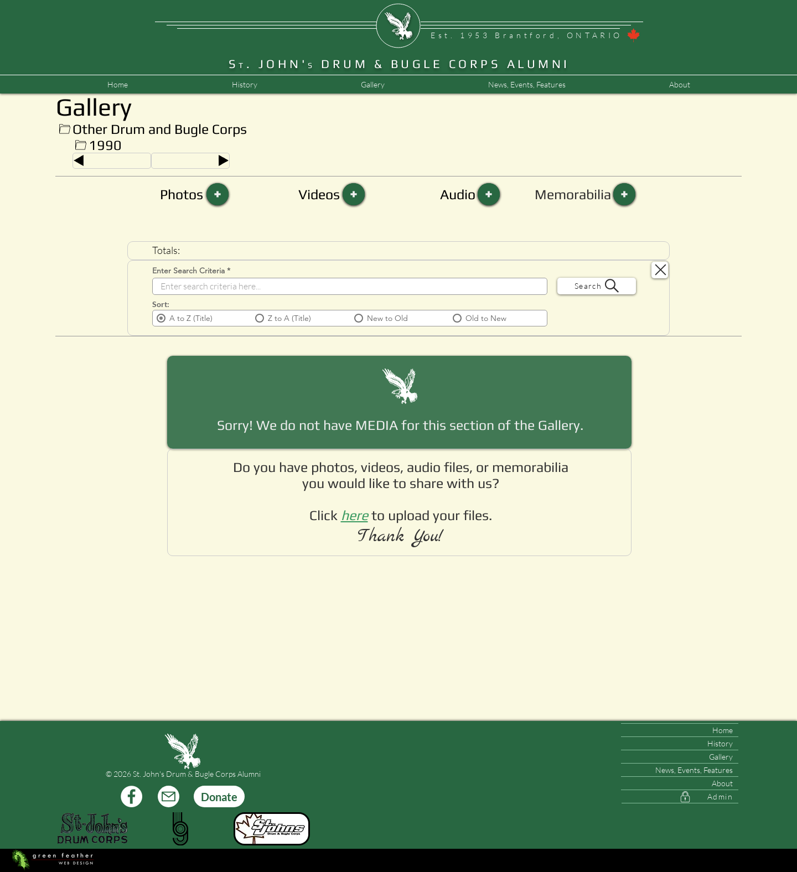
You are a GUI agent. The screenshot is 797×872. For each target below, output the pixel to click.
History (720, 743)
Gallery (721, 756)
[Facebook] (131, 796)
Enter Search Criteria (188, 270)
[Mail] (168, 796)
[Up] (64, 129)
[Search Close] (659, 270)
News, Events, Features (694, 770)
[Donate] (219, 796)
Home (722, 730)
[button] (526, 84)
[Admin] (680, 796)
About (722, 783)
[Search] (596, 286)
